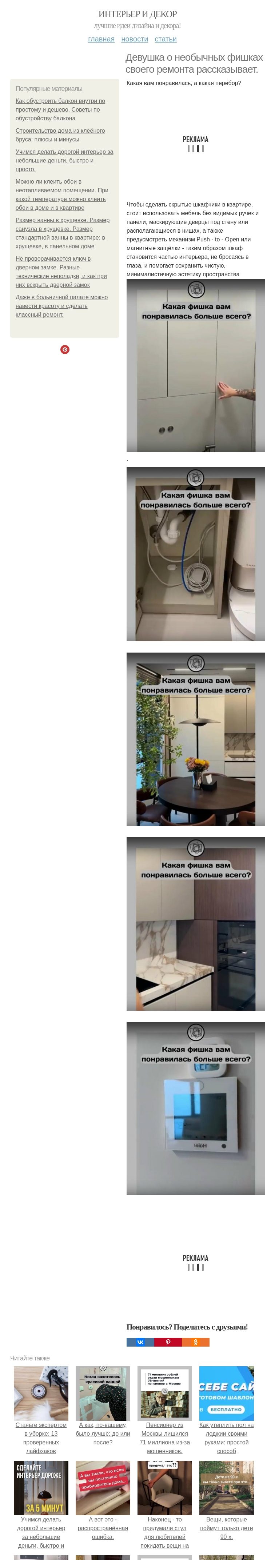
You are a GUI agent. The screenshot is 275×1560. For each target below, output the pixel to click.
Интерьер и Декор (138, 14)
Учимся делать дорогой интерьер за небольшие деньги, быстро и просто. (64, 160)
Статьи (165, 39)
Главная (101, 39)
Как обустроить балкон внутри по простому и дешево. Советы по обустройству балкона (60, 109)
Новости (134, 39)
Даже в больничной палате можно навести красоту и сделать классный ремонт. (62, 306)
